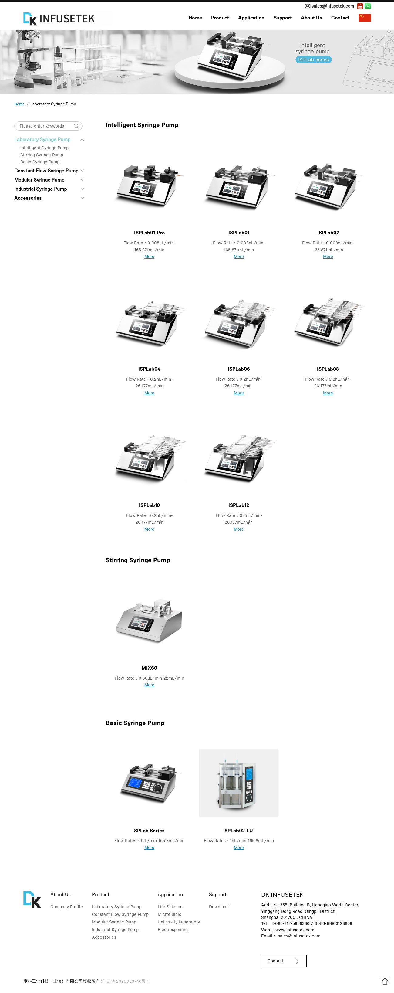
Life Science (170, 907)
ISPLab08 (328, 369)
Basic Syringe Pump (39, 162)
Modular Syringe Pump (39, 180)
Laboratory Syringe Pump (49, 140)
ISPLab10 (149, 505)
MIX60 (149, 668)
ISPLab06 (239, 369)
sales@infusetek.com (332, 6)
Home (195, 18)
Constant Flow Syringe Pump (46, 171)
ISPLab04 (149, 369)
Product (220, 18)
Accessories (28, 198)
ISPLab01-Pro (149, 233)
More (149, 257)
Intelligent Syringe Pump (44, 148)
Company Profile (66, 907)
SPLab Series (149, 831)
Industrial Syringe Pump (40, 189)
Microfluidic (169, 915)
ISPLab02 (328, 233)
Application (251, 18)
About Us (311, 18)
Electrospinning (173, 930)
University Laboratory (179, 922)
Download (219, 907)
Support (283, 18)
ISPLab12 (238, 505)
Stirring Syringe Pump (41, 155)
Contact (340, 18)
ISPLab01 (238, 233)
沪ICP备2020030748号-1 (125, 981)
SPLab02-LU (238, 831)
